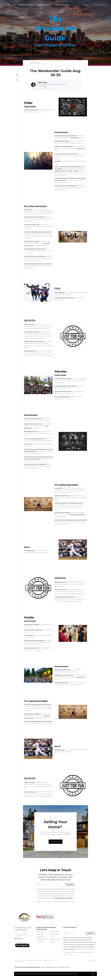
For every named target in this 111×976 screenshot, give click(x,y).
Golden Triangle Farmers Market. (33, 630)
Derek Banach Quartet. (30, 431)
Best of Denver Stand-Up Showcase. (34, 217)
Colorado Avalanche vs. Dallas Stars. (64, 297)
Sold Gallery (52, 942)
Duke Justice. (28, 444)
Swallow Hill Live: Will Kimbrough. (64, 675)
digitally (76, 170)
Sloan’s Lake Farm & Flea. (31, 110)
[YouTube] (18, 938)
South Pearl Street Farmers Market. (34, 640)
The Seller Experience (55, 934)
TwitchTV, (63, 170)
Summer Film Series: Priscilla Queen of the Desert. (38, 721)
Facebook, (57, 170)
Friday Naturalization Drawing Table (34, 249)
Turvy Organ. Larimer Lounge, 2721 (34, 438)
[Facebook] (15, 938)
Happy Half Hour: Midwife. (62, 141)
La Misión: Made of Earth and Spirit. (34, 341)
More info (79, 973)
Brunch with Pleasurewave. (62, 396)
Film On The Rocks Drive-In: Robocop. (35, 256)
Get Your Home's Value (41, 939)
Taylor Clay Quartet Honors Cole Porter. (66, 153)
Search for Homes (26, 5)
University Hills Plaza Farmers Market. (65, 386)
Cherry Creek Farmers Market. (63, 378)
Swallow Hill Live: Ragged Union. (64, 146)
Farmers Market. (29, 635)
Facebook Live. (74, 137)
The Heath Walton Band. (62, 682)
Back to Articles (36, 63)
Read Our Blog (39, 942)
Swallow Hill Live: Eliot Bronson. (33, 424)
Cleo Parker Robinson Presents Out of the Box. (37, 263)
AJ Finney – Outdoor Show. (31, 224)
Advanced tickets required (77, 514)
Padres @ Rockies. (60, 292)
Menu (85, 5)
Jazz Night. (58, 161)
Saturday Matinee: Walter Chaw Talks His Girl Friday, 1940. (71, 520)
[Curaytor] (22, 946)
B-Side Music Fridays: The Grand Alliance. (66, 135)
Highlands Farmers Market (31, 624)
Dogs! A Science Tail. (30, 351)
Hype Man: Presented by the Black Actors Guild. (37, 232)
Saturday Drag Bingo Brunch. (63, 391)
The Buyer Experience (55, 931)
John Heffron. (28, 209)
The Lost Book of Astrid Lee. (32, 332)
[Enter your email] (51, 885)
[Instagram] (21, 938)
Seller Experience (44, 5)
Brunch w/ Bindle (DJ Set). (31, 648)
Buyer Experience (62, 5)
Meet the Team (40, 934)
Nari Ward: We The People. (31, 241)
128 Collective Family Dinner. (63, 669)
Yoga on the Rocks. (29, 324)
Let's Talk (52, 937)
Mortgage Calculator (54, 939)
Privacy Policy (92, 960)
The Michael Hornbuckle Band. (33, 418)
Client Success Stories (41, 937)
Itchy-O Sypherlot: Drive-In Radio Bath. (66, 185)
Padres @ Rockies (29, 550)
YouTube (69, 170)
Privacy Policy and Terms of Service (63, 898)
